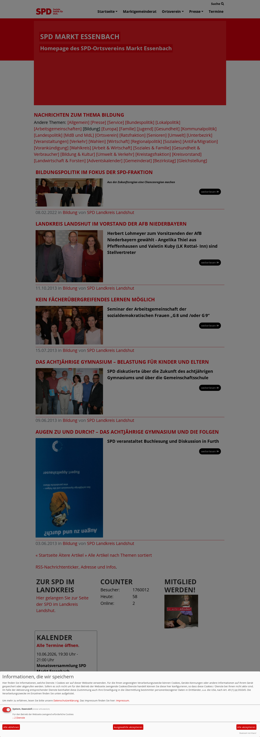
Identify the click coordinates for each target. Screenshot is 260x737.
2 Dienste (18, 717)
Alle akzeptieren (246, 727)
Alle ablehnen (11, 727)
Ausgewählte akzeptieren (128, 727)
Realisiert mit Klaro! (247, 733)
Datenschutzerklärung (66, 700)
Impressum (122, 700)
